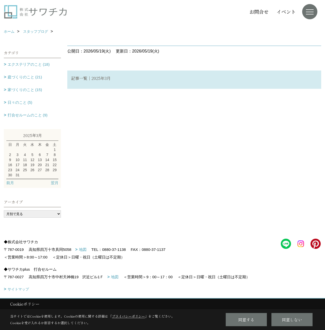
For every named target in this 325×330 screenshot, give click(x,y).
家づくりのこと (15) (25, 90)
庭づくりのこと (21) (25, 77)
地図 (83, 249)
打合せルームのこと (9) (28, 115)
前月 (10, 183)
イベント (286, 11)
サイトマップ (18, 289)
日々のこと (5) (20, 102)
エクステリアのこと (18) (29, 64)
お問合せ (259, 11)
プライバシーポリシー (128, 316)
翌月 (54, 183)
